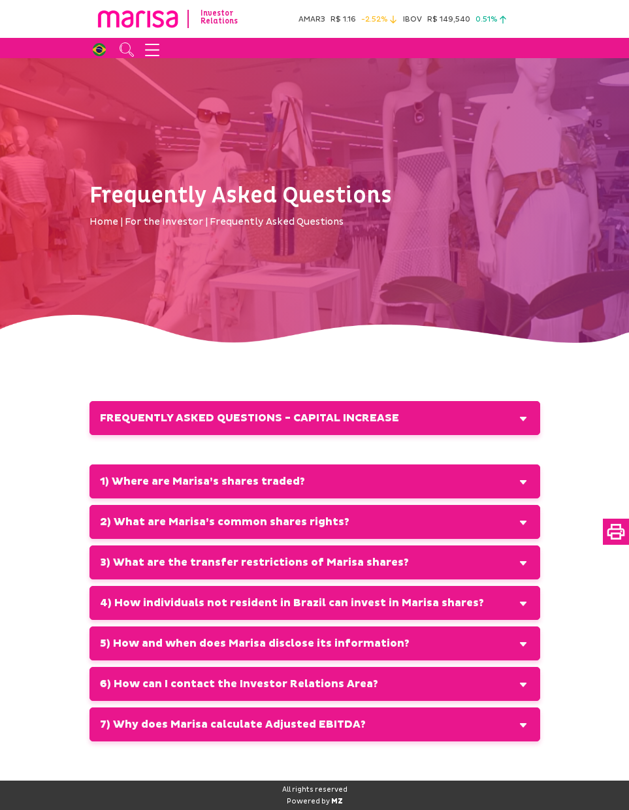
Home (103, 221)
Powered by (315, 801)
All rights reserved (314, 790)
